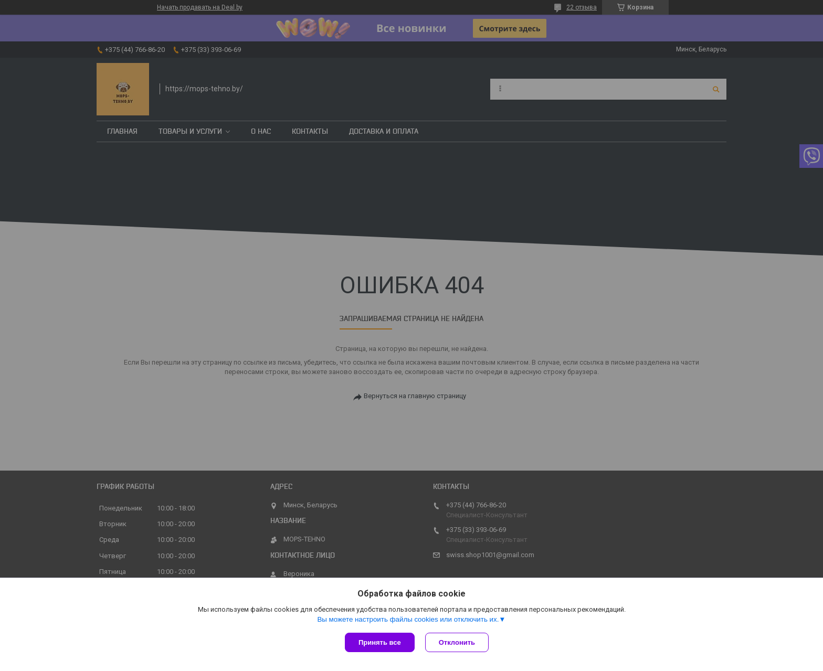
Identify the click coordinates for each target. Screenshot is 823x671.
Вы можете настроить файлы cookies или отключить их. (408, 619)
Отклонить (457, 642)
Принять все (379, 642)
